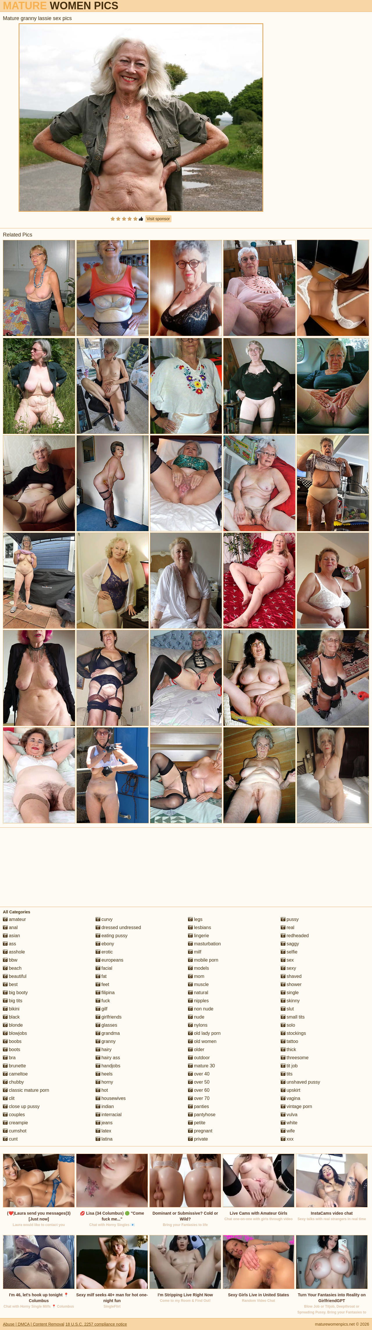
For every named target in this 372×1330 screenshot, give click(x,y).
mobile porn (203, 960)
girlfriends (109, 1016)
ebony (105, 943)
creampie (15, 1122)
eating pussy (112, 935)
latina (104, 1139)
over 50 (199, 1082)
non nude (200, 1008)
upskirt (291, 1090)
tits (287, 1073)
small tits (293, 1016)
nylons (198, 1025)
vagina (291, 1098)
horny (104, 1082)
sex (287, 960)
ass (9, 943)
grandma (108, 1033)
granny (106, 1041)
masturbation (204, 943)
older (196, 1049)
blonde (13, 1025)
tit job (289, 1065)
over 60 (199, 1090)
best (10, 984)
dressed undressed (118, 927)
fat (101, 976)
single (290, 992)
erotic (104, 951)
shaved (291, 976)
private (198, 1139)
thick (288, 1049)
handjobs (108, 1065)
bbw (10, 960)
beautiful (14, 976)
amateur (14, 919)
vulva (289, 1114)
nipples (198, 1000)
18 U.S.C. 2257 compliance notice (96, 1324)
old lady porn (204, 1033)
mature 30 (201, 1065)
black (11, 1016)
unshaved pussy (300, 1082)
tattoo (289, 1041)
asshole (14, 951)
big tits (12, 1000)
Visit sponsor (158, 218)
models (198, 968)
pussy (290, 919)
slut (287, 1008)
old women (202, 1041)
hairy (104, 1049)
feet (102, 984)
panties (198, 1106)
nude (196, 1016)
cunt (10, 1139)
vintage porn (296, 1106)
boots (11, 1049)
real (287, 927)
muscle (198, 984)
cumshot (14, 1130)
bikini (11, 1008)
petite (196, 1122)
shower (291, 984)
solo (288, 1025)
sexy (288, 968)
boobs (12, 1041)
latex (103, 1130)
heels (104, 1073)
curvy (104, 919)
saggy (290, 943)
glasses (106, 1025)
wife (288, 1130)
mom (196, 976)
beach (12, 968)
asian (11, 935)
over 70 (199, 1098)
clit (9, 1098)
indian (105, 1106)
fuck (103, 1000)
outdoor (199, 1057)
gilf (102, 1008)
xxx (287, 1139)
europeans (110, 960)
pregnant (200, 1130)
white (289, 1122)
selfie (289, 951)
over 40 (199, 1073)
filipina (105, 992)
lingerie (198, 935)
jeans (104, 1122)
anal (10, 927)
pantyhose (201, 1114)
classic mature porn (26, 1090)
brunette (14, 1065)
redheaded (295, 935)
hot (102, 1090)
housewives (111, 1098)
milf (194, 951)
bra (9, 1057)
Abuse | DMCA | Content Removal (33, 1324)
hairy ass (108, 1057)
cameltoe (15, 1073)
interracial (109, 1114)
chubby (13, 1082)
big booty (15, 992)
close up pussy (21, 1106)
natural (198, 992)
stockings (293, 1033)
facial (104, 968)
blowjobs (15, 1033)
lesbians (199, 927)
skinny (290, 1000)
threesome (295, 1057)
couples (14, 1114)
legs (195, 919)
